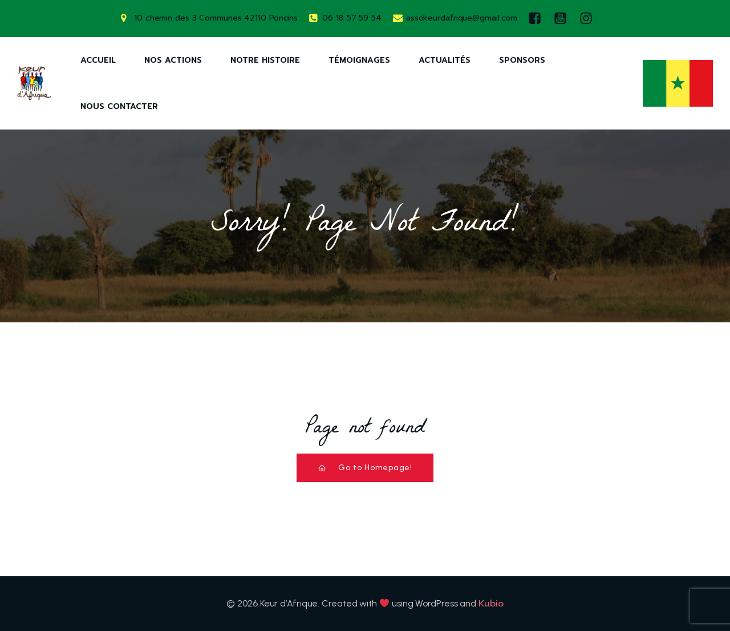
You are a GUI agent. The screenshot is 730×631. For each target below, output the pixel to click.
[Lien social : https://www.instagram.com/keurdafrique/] (589, 19)
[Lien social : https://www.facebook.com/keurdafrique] (537, 19)
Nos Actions (173, 60)
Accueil (98, 60)
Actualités (445, 60)
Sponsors (522, 60)
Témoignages (359, 60)
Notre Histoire (265, 60)
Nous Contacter (119, 106)
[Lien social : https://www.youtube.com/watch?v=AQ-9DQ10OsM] (563, 19)
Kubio (491, 603)
